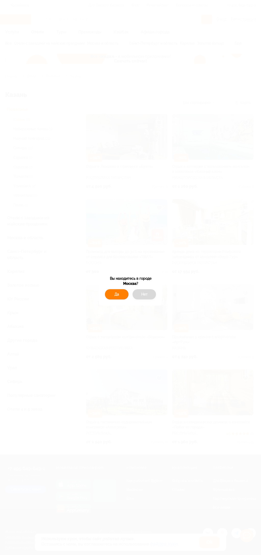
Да (116, 294)
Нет (144, 294)
